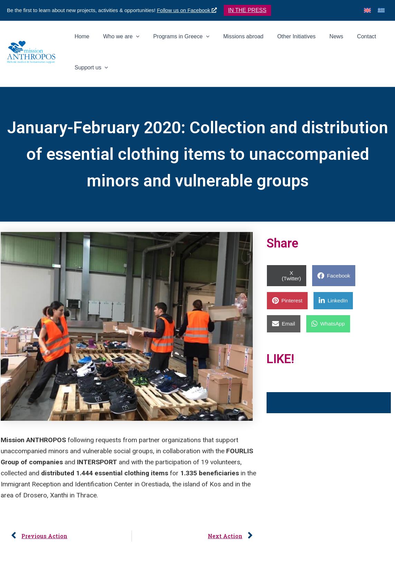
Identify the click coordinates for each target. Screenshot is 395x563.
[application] (156, 40)
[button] (247, 10)
